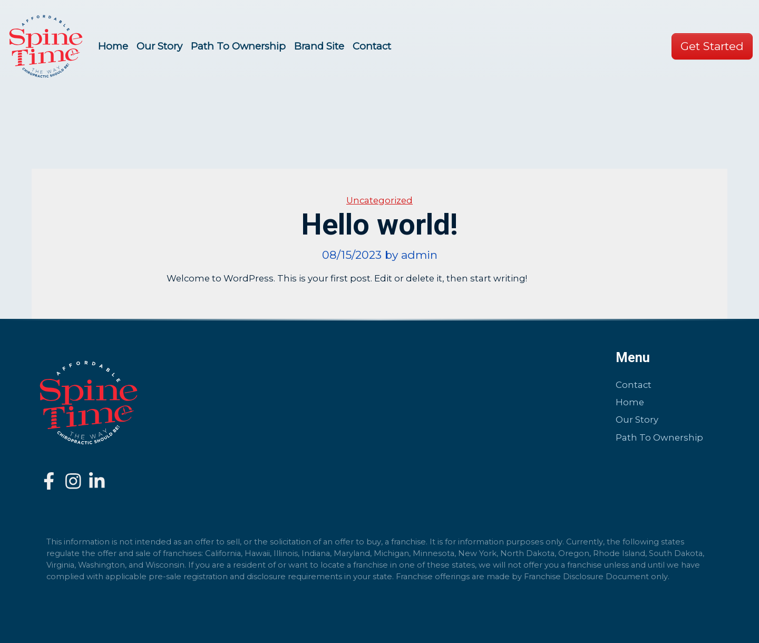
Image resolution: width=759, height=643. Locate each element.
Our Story (159, 46)
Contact (372, 46)
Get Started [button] (712, 46)
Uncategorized (379, 200)
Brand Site (319, 46)
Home (113, 46)
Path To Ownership (238, 46)
